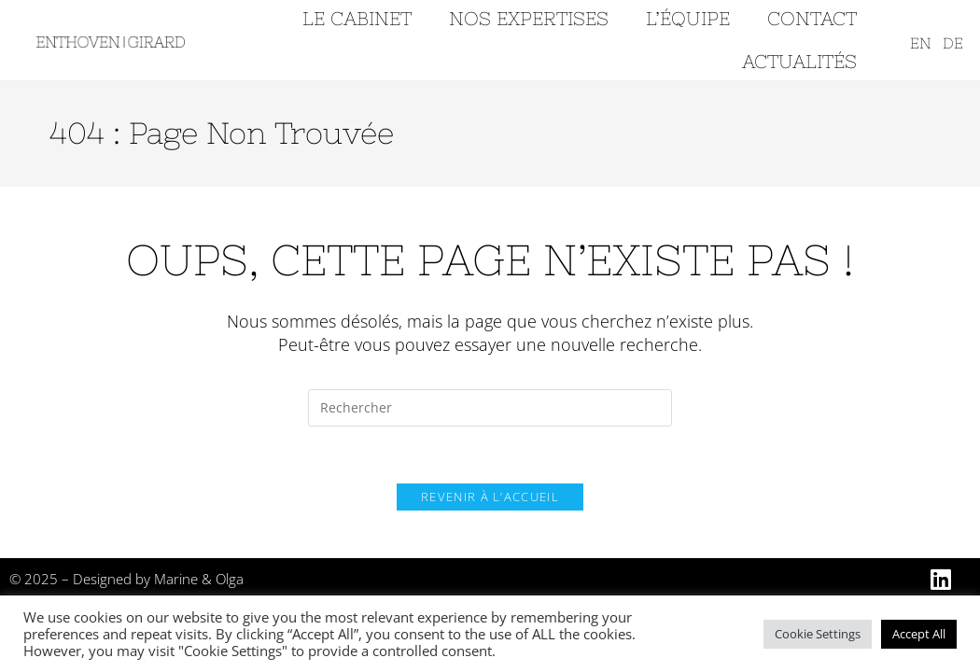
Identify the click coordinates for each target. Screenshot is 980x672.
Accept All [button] (918, 633)
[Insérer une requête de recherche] (490, 408)
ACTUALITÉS (799, 61)
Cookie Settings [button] (818, 633)
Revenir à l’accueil (490, 496)
